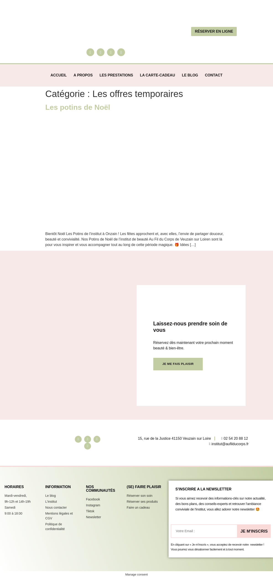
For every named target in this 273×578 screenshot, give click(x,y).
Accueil (58, 75)
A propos (83, 75)
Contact (214, 75)
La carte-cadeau (157, 75)
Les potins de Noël (77, 107)
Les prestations (116, 75)
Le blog (190, 75)
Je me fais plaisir (177, 361)
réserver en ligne (214, 31)
